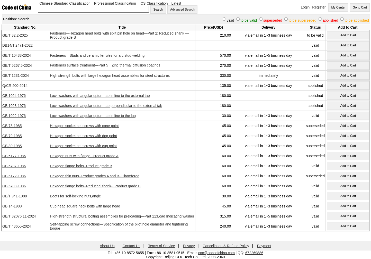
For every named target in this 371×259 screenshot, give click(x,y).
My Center (338, 7)
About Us (107, 246)
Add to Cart (348, 35)
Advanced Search (182, 9)
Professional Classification (115, 3)
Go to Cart (360, 7)
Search (158, 9)
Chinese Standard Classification (64, 3)
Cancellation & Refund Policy (226, 246)
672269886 (254, 253)
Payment (264, 246)
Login (305, 7)
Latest (176, 3)
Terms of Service (161, 246)
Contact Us (131, 246)
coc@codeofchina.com (216, 253)
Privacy (189, 246)
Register (318, 7)
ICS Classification (154, 3)
